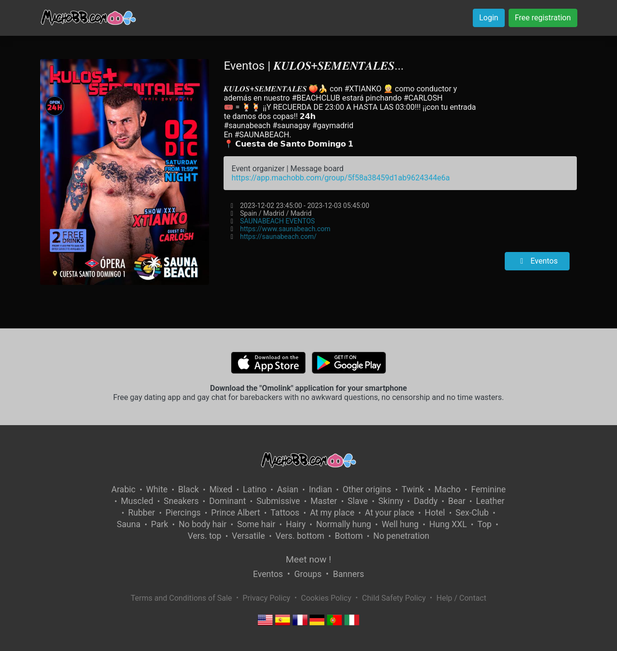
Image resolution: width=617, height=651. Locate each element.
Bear (457, 501)
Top (484, 524)
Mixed (221, 489)
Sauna (128, 524)
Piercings (183, 513)
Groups (307, 574)
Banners (348, 574)
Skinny (390, 501)
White (157, 489)
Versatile (248, 536)
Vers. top (205, 536)
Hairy (296, 524)
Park (159, 524)
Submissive (278, 501)
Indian (320, 489)
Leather (490, 501)
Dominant (227, 501)
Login (488, 17)
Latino (255, 489)
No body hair (202, 524)
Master (324, 501)
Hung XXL (448, 524)
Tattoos (285, 513)
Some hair (256, 524)
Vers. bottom (299, 536)
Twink (413, 489)
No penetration (401, 536)
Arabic (123, 489)
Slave (357, 501)
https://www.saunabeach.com (285, 229)
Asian (287, 489)
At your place (389, 513)
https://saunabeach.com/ (278, 236)
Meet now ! (308, 559)
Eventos (537, 261)
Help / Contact (461, 598)
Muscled (137, 501)
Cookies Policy (326, 598)
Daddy (425, 501)
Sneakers (181, 501)
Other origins (367, 489)
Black (188, 489)
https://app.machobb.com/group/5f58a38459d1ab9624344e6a (340, 177)
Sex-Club (472, 513)
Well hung (400, 524)
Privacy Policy (266, 598)
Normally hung (343, 524)
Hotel (435, 513)
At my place (332, 513)
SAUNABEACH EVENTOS (277, 221)
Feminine (488, 489)
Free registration (543, 17)
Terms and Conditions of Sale (181, 598)
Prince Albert (235, 513)
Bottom (349, 536)
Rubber (141, 513)
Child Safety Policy (394, 598)
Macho (448, 489)
